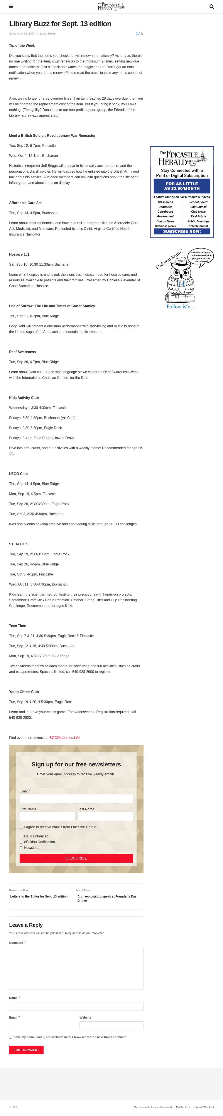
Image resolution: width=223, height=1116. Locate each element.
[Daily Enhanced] (21, 836)
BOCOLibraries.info (64, 738)
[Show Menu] (11, 6)
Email (24, 791)
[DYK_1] (182, 278)
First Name (28, 809)
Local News (48, 33)
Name (14, 999)
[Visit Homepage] (111, 6)
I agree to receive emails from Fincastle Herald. (60, 827)
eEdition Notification (39, 842)
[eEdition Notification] (21, 842)
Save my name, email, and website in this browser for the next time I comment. (70, 1039)
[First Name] (47, 816)
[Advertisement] (182, 47)
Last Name (86, 809)
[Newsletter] (21, 847)
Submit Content (204, 1109)
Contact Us (183, 1109)
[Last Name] (105, 816)
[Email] (76, 798)
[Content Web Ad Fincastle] (182, 192)
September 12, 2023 (22, 33)
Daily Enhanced (36, 836)
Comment (17, 944)
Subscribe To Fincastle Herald (153, 1109)
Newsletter (32, 847)
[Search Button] (211, 6)
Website (85, 1019)
